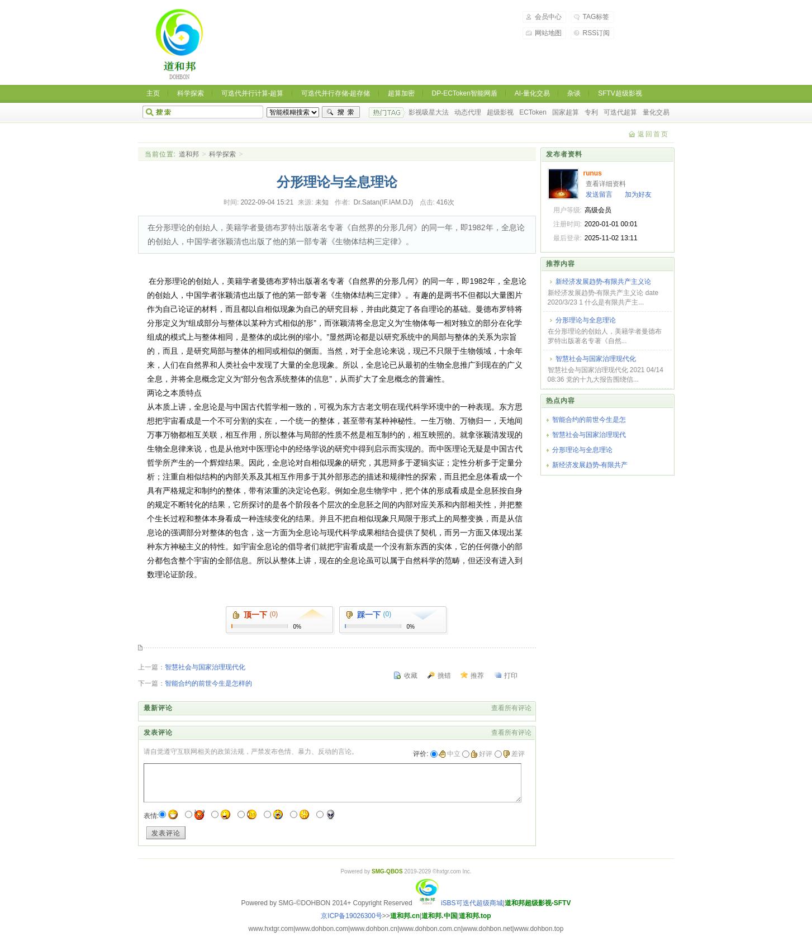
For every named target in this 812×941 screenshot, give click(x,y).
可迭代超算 (620, 112)
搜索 (341, 112)
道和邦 (189, 154)
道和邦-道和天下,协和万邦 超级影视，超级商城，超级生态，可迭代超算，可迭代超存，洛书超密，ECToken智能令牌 (180, 44)
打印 (510, 675)
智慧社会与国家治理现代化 (205, 667)
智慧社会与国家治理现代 (589, 435)
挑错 (444, 675)
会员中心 (548, 17)
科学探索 (190, 93)
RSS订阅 (596, 33)
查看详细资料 (606, 184)
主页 (153, 93)
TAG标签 (596, 17)
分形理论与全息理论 (585, 320)
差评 (514, 754)
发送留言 (599, 194)
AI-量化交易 (532, 93)
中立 (449, 754)
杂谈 (574, 93)
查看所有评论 (511, 708)
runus (592, 173)
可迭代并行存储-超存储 (336, 93)
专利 (591, 112)
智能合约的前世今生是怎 (589, 420)
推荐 (477, 675)
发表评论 (166, 833)
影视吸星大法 (429, 112)
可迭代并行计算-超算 (252, 93)
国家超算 (565, 112)
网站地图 (548, 33)
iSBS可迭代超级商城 (458, 903)
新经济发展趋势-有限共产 (590, 465)
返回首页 (653, 134)
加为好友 (638, 194)
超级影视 (500, 112)
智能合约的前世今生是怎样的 (208, 683)
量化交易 (656, 112)
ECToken (533, 112)
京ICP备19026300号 (351, 916)
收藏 (410, 675)
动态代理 (467, 112)
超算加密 (401, 93)
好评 (481, 754)
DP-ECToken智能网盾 (464, 93)
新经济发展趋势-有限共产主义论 (603, 282)
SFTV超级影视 (620, 93)
